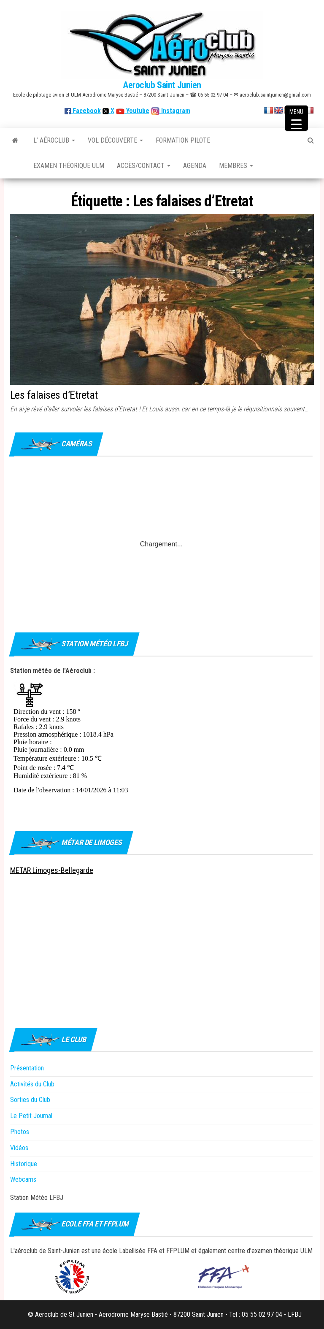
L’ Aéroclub (54, 140)
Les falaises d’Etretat (54, 395)
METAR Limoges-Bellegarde (51, 870)
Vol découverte (115, 140)
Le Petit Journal (31, 1116)
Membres (236, 166)
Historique (23, 1164)
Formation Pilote (183, 140)
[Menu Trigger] (296, 118)
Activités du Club (32, 1084)
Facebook (83, 111)
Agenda (194, 166)
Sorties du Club (30, 1100)
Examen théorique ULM (68, 166)
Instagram (174, 111)
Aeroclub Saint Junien (162, 85)
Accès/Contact (143, 166)
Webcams (23, 1179)
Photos (19, 1132)
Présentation (27, 1068)
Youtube (136, 111)
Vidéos (19, 1148)
